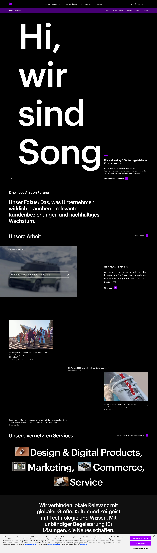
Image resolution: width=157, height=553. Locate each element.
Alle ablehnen (140, 543)
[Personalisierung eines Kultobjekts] (126, 391)
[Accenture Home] (15, 4)
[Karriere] (101, 4)
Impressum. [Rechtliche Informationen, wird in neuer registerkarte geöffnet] (83, 544)
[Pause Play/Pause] (11, 178)
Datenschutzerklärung (54, 544)
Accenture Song (15, 10)
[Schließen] (154, 536)
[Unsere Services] (133, 10)
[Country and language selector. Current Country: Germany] (141, 3)
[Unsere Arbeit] (118, 10)
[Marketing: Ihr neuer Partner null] (43, 466)
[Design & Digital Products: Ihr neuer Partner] (78, 451)
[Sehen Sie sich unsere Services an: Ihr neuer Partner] (132, 435)
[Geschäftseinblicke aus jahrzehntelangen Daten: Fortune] (89, 367)
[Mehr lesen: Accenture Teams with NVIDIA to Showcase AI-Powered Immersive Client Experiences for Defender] (110, 287)
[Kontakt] (145, 10)
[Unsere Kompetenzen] (54, 4)
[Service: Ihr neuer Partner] (78, 481)
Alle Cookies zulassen (140, 538)
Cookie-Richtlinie (31, 544)
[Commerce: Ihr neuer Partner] (111, 466)
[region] (78, 543)
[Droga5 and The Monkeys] (31, 340)
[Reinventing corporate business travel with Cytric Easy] (38, 420)
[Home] (107, 10)
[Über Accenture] (87, 4)
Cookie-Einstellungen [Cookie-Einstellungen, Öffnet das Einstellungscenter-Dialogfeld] (140, 548)
